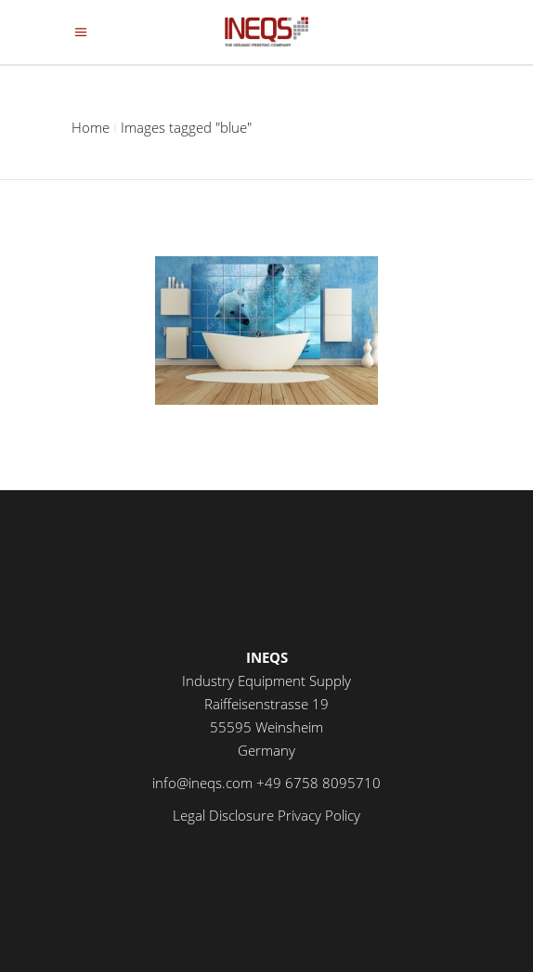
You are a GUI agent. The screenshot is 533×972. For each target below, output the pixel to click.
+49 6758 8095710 (318, 782)
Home (91, 127)
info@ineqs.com (202, 782)
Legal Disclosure (223, 815)
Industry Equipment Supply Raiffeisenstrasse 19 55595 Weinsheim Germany (266, 703)
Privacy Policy (319, 815)
